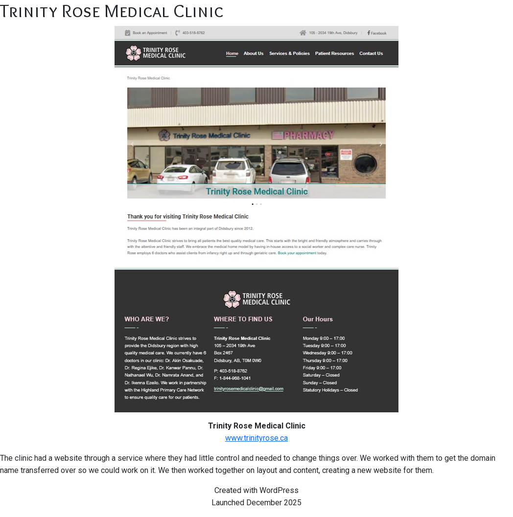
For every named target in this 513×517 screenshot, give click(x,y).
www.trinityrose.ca (256, 438)
